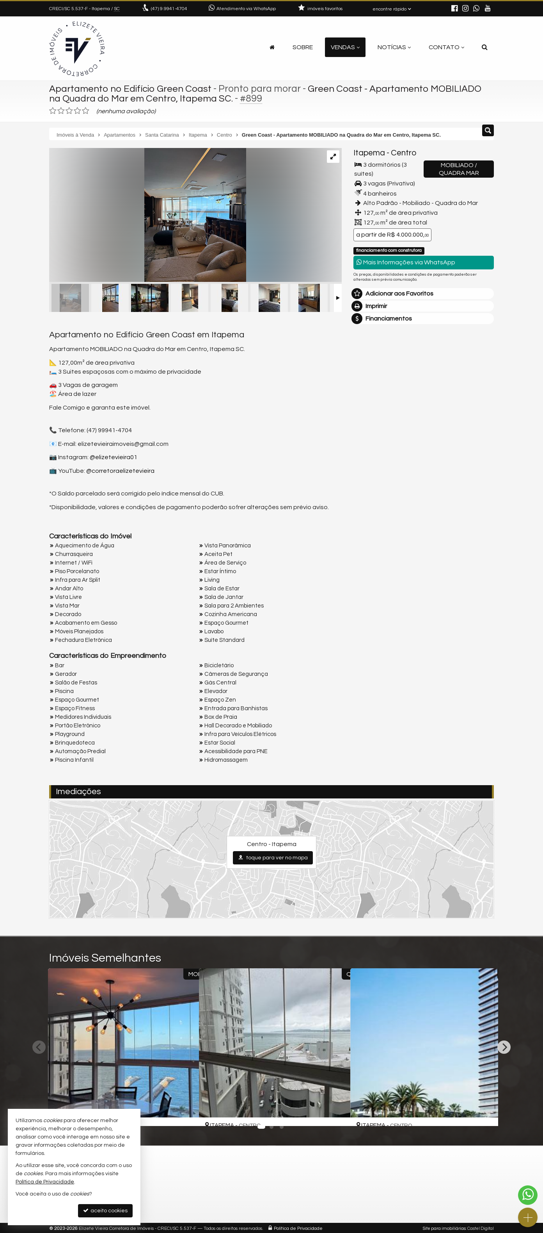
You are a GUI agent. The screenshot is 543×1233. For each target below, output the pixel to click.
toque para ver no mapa (273, 858)
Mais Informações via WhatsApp (406, 262)
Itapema (369, 153)
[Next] (504, 1047)
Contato (446, 47)
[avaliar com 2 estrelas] (61, 111)
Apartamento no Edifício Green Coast (132, 89)
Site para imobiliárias (444, 1227)
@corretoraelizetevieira (120, 471)
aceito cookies (105, 1210)
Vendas (345, 47)
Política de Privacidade (298, 1226)
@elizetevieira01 (113, 457)
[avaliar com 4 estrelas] (77, 111)
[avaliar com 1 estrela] (53, 111)
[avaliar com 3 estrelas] (69, 111)
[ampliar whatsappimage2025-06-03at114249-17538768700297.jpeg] (147, 215)
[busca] (484, 47)
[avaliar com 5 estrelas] (85, 111)
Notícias (394, 47)
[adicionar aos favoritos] (184, 1113)
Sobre (303, 47)
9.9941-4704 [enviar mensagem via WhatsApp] (169, 8)
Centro (403, 153)
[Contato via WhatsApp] (528, 1195)
